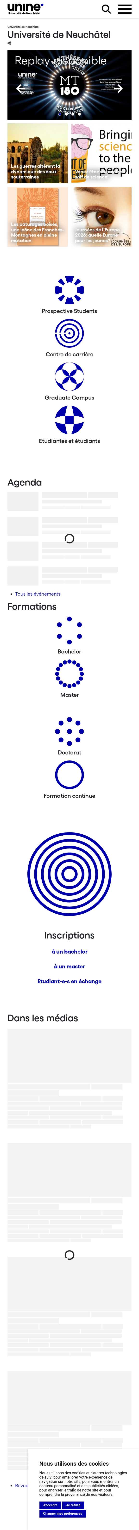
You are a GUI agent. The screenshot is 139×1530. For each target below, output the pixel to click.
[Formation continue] (69, 776)
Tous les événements (37, 594)
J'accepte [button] (50, 1505)
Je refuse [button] (73, 1505)
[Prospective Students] (69, 291)
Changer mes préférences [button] (62, 1513)
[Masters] (69, 675)
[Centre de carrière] (69, 335)
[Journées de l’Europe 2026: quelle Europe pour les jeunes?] (101, 217)
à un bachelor (70, 951)
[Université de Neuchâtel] (25, 9)
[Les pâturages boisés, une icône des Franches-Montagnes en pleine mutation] (37, 217)
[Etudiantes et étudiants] (69, 421)
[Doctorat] (69, 733)
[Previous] (20, 88)
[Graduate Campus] (69, 378)
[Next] (118, 88)
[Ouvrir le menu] (125, 9)
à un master (69, 966)
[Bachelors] (69, 632)
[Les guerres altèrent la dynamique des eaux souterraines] (37, 153)
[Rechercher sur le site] (106, 9)
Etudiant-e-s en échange (69, 981)
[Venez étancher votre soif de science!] (101, 153)
